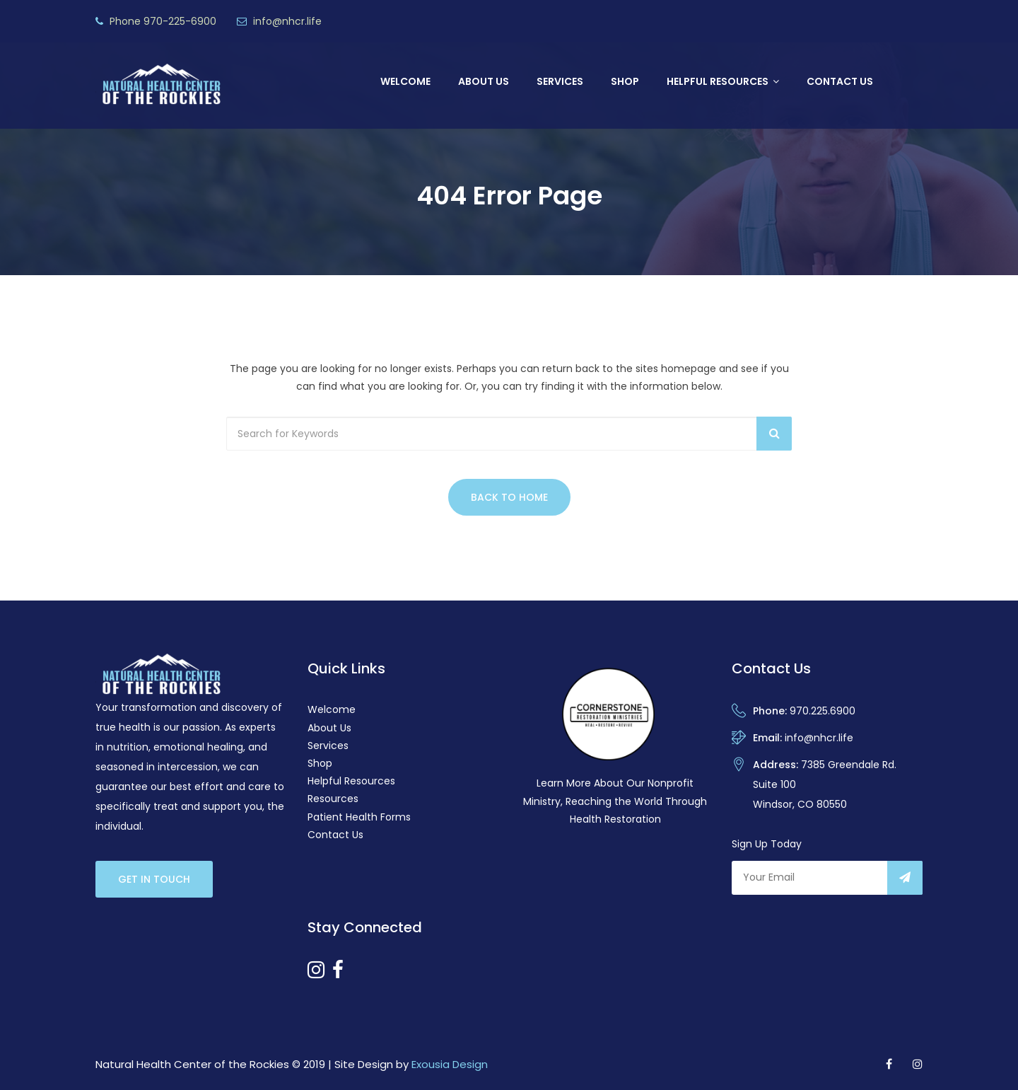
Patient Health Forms (359, 817)
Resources (333, 799)
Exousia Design (449, 1064)
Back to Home (509, 497)
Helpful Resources (717, 81)
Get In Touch (154, 879)
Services (560, 81)
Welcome (405, 81)
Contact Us (840, 81)
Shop (625, 81)
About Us (483, 81)
